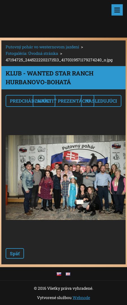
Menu (117, 10)
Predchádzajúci (30, 101)
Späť (15, 253)
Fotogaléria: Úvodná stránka (32, 53)
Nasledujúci (101, 101)
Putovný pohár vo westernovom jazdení (42, 46)
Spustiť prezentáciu (63, 101)
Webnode (81, 297)
